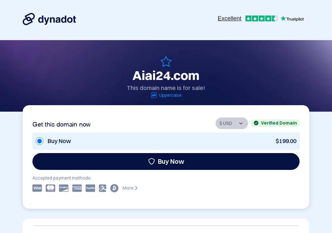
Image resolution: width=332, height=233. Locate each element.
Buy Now (166, 161)
